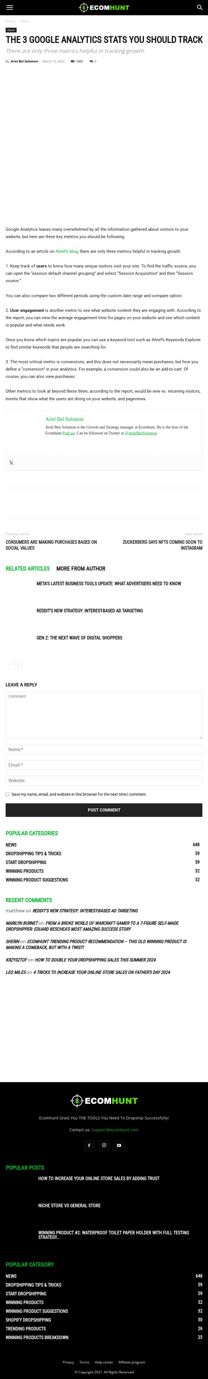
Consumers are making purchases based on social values (51, 545)
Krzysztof (16, 960)
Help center (104, 1362)
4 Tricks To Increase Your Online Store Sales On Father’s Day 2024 (101, 972)
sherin (12, 941)
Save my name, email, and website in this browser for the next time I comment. (79, 794)
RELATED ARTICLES (28, 568)
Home (10, 21)
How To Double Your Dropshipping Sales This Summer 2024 (95, 960)
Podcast (68, 433)
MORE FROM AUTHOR (80, 568)
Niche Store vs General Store (69, 1205)
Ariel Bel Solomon (24, 61)
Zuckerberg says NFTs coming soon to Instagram (162, 545)
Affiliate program (131, 1362)
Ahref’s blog (66, 251)
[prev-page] (9, 665)
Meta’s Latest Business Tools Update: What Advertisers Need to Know (109, 583)
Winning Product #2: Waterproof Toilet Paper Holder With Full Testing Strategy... (113, 1235)
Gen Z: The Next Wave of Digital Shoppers (79, 638)
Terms (84, 1362)
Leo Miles (15, 972)
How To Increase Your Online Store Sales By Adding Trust (98, 1178)
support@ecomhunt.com (115, 1129)
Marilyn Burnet (21, 923)
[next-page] (18, 665)
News (25, 21)
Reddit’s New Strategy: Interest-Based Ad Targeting (90, 611)
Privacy (68, 1362)
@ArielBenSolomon (141, 433)
